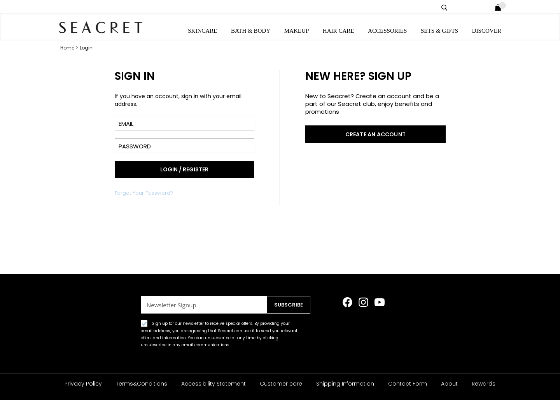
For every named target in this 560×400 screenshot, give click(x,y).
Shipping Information (345, 384)
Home (67, 47)
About (449, 384)
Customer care (281, 384)
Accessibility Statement (213, 384)
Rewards (483, 384)
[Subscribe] (286, 305)
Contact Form (407, 384)
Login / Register (487, 6)
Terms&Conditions (141, 384)
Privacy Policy (83, 384)
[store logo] (101, 27)
